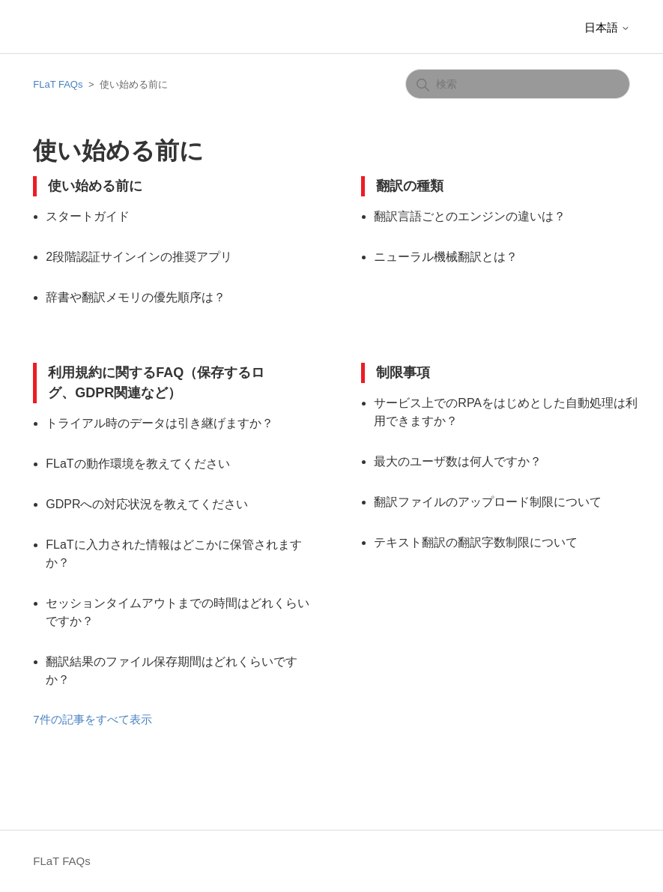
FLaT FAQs (57, 84)
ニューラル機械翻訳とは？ (446, 256)
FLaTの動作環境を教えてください (137, 463)
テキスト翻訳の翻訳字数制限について (476, 542)
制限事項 (403, 372)
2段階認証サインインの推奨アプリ (139, 256)
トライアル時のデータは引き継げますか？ (159, 423)
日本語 (607, 27)
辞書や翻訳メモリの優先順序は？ (135, 297)
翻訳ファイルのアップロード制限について (488, 501)
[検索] (517, 84)
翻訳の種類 (409, 185)
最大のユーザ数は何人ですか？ (458, 461)
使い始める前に (95, 185)
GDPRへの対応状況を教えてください (147, 504)
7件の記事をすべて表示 (92, 719)
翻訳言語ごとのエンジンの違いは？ (470, 216)
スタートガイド (88, 216)
